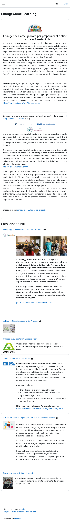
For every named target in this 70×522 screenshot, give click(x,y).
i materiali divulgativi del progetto (32, 210)
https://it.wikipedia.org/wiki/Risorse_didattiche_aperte (39, 408)
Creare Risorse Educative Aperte (16, 358)
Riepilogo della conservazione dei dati (19, 511)
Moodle (17, 518)
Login (66, 3)
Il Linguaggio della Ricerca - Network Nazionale (23, 229)
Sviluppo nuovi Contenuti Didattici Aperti (20, 339)
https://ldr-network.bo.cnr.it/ (15, 166)
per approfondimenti (34, 302)
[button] (58, 3)
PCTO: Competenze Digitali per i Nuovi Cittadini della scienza (29, 417)
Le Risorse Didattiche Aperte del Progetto (21, 321)
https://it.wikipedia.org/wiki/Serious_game (21, 103)
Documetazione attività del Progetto (18, 473)
